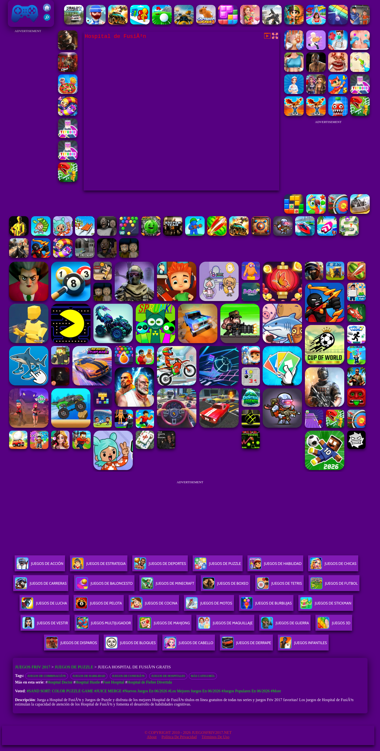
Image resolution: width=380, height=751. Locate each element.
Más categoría (203, 676)
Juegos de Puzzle (74, 667)
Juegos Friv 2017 (25, 13)
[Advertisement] (28, 107)
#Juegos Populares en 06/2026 (246, 691)
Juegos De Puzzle (217, 565)
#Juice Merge (108, 691)
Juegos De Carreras (41, 585)
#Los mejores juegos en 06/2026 (194, 691)
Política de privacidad (179, 737)
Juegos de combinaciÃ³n (46, 676)
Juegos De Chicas (333, 565)
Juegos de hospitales (168, 676)
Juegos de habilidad (89, 676)
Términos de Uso (215, 737)
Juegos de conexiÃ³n (128, 676)
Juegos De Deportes (160, 565)
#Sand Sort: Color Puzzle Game (60, 691)
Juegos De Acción (39, 565)
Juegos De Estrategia (99, 565)
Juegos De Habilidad (275, 565)
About (151, 737)
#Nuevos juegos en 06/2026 (145, 691)
